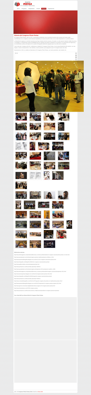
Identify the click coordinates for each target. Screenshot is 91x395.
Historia (44, 8)
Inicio (18, 8)
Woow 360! (40, 391)
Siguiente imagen (17, 53)
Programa (24, 8)
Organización (51, 8)
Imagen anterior (15, 53)
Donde (38, 8)
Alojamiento (31, 8)
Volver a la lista (76, 56)
